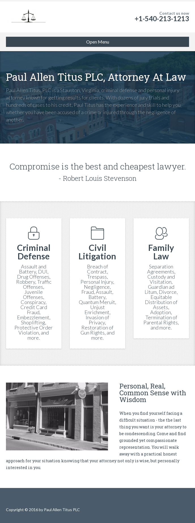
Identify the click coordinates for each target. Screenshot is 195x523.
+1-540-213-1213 (162, 18)
